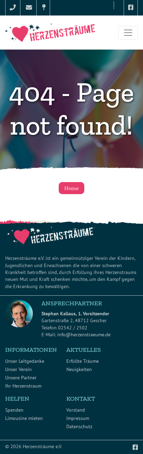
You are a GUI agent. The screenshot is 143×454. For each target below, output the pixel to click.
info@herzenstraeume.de (84, 334)
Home (71, 188)
